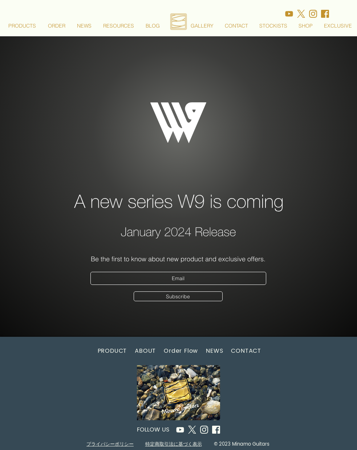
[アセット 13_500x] (313, 14)
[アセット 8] (204, 430)
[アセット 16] (192, 430)
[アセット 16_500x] (301, 14)
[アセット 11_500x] (325, 14)
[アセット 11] (216, 430)
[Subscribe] (178, 296)
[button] (22, 26)
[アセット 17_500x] (289, 14)
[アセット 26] (180, 430)
